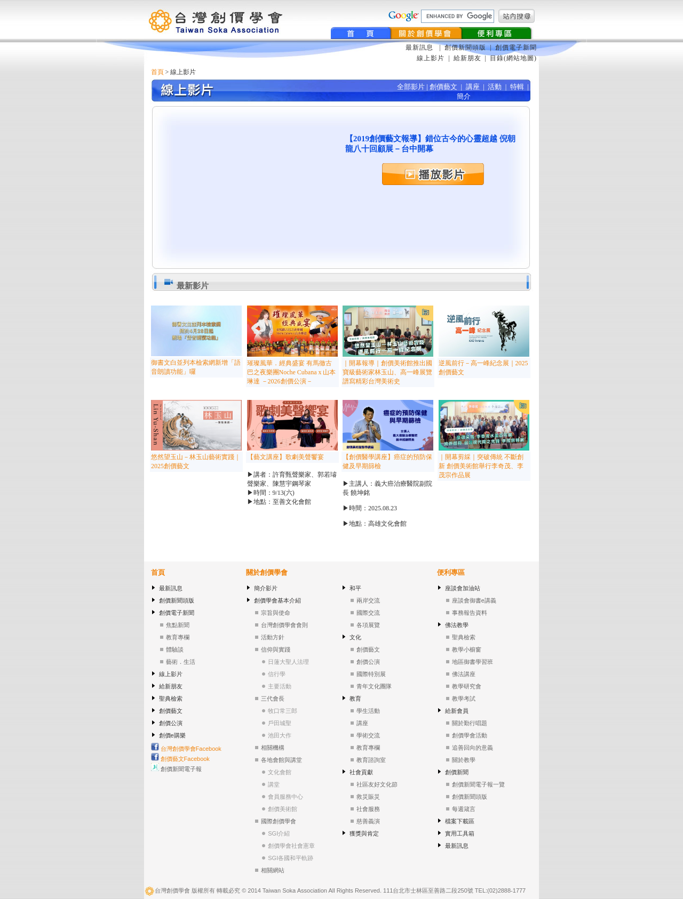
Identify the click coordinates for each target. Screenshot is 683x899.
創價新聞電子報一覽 (478, 784)
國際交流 (368, 612)
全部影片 (411, 87)
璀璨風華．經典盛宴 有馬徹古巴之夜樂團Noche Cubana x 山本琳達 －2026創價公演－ (291, 372)
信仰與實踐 (275, 649)
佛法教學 (456, 625)
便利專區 (451, 572)
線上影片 (430, 58)
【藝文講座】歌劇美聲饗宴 (285, 457)
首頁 (157, 72)
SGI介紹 (279, 833)
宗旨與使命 (275, 612)
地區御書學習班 (472, 662)
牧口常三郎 (282, 711)
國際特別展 (371, 674)
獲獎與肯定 (364, 833)
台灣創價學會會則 (284, 625)
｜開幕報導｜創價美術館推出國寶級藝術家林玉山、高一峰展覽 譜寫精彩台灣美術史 (387, 372)
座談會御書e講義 (474, 600)
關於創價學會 (267, 572)
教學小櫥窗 (466, 649)
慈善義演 (368, 821)
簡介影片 (265, 588)
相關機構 (272, 747)
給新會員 (456, 711)
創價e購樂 (172, 735)
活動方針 (272, 637)
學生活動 (368, 711)
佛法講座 (463, 674)
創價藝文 (170, 711)
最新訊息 (420, 47)
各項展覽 (368, 625)
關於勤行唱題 (469, 723)
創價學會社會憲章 (291, 845)
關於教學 (463, 760)
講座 (362, 723)
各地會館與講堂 (281, 760)
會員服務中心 (285, 796)
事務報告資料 (469, 612)
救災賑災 (368, 796)
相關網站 (272, 870)
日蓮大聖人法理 (288, 662)
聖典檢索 (170, 698)
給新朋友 (467, 58)
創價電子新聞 (516, 47)
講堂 (274, 784)
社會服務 (368, 809)
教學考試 (463, 698)
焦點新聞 (177, 625)
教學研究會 (466, 686)
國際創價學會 (278, 821)
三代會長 (272, 698)
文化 (355, 637)
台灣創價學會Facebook (186, 748)
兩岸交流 (368, 600)
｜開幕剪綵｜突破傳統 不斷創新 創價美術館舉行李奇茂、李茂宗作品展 (481, 466)
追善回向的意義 (472, 747)
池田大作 (279, 735)
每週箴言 (463, 809)
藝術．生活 (180, 662)
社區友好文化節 (377, 784)
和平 (355, 588)
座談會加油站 (462, 588)
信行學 (276, 674)
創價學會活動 (469, 735)
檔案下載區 (459, 821)
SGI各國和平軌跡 (290, 858)
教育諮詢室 (371, 760)
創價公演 (170, 723)
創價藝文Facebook (180, 759)
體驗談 (175, 649)
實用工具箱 (459, 833)
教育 (355, 698)
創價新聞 (456, 772)
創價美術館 (282, 809)
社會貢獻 (361, 772)
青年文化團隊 (374, 686)
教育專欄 (177, 637)
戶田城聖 (279, 723)
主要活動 (279, 686)
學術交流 (368, 735)
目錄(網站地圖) (513, 58)
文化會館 (279, 772)
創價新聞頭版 (466, 47)
